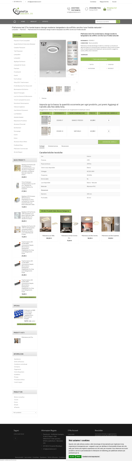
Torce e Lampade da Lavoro (22, 100)
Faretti (16, 75)
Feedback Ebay (18, 145)
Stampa (44, 98)
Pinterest (110, 68)
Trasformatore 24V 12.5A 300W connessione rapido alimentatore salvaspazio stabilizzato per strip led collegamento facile (28, 266)
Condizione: (84, 43)
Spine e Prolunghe (19, 93)
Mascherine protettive (20, 121)
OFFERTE (45, 21)
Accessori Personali (19, 124)
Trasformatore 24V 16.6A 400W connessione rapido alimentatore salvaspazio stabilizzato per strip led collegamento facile (28, 247)
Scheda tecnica (53, 146)
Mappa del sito (104, 1)
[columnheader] (46, 113)
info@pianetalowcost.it (34, 1)
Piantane (16, 68)
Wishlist (34, 21)
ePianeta (16, 407)
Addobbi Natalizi (18, 117)
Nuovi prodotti (19, 160)
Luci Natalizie (18, 114)
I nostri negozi (18, 382)
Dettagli (41, 146)
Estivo (15, 138)
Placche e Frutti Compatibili (22, 40)
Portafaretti (17, 72)
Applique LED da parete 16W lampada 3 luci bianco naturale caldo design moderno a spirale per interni (28, 215)
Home (15, 21)
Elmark (16, 405)
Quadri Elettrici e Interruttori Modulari (24, 44)
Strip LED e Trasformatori (21, 82)
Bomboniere (17, 127)
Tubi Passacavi (18, 51)
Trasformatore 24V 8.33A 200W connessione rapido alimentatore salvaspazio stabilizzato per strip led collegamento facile (28, 285)
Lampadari (17, 58)
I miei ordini (71, 434)
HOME (23, 21)
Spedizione (17, 359)
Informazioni (18, 354)
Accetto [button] (72, 456)
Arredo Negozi (18, 152)
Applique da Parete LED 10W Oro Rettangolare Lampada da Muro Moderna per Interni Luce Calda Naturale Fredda (28, 230)
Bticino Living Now (19, 397)
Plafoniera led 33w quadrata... (111, 235)
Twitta (90, 64)
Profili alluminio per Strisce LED (23, 86)
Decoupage (17, 131)
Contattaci (93, 1)
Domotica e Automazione (21, 103)
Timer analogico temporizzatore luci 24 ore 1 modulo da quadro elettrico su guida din (28, 185)
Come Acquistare (19, 372)
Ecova (16, 402)
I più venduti (28, 457)
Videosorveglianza (19, 107)
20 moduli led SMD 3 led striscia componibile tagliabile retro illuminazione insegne (29, 314)
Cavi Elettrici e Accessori (21, 110)
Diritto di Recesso (19, 361)
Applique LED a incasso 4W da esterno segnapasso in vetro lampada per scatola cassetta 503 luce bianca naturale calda (28, 200)
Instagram (90, 68)
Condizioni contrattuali (20, 364)
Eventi (16, 134)
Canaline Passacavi (19, 47)
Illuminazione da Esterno (21, 89)
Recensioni (65, 146)
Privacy (16, 377)
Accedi (114, 1)
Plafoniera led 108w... (49, 235)
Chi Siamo (17, 367)
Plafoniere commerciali (21, 148)
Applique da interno (19, 61)
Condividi (110, 64)
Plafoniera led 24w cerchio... (90, 235)
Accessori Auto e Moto (20, 141)
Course (16, 399)
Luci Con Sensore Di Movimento (23, 96)
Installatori (17, 374)
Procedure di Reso (19, 379)
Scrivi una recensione (100, 59)
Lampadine (17, 54)
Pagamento (17, 369)
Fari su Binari (17, 79)
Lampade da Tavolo (19, 65)
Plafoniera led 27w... (28, 337)
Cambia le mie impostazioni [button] (90, 456)
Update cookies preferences (8, 460)
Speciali (17, 305)
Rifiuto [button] (78, 456)
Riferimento (84, 40)
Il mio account (73, 430)
